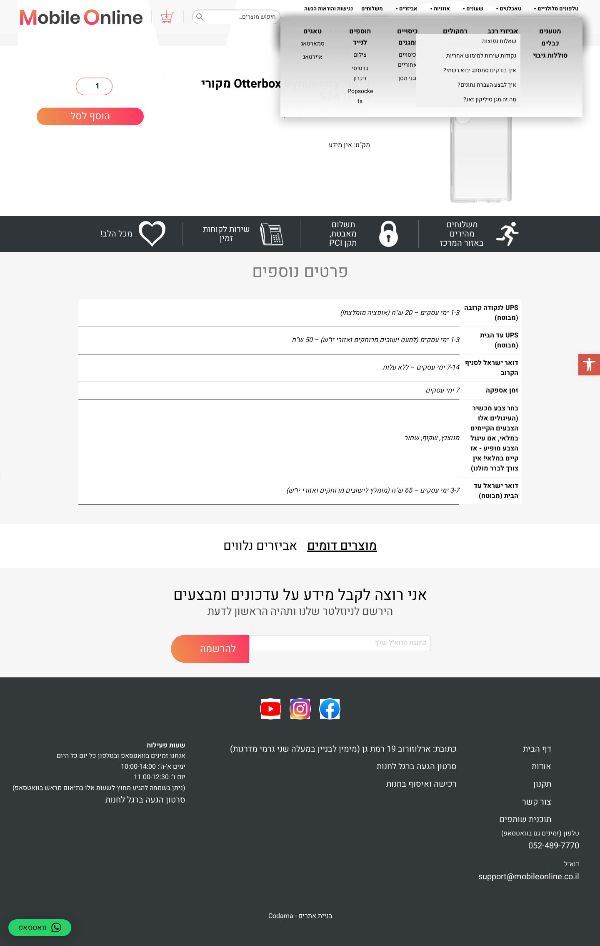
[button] (589, 364)
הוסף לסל (90, 116)
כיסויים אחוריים (469, 55)
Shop (552, 55)
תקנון (436, 25)
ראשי (575, 55)
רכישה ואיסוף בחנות (421, 784)
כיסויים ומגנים (518, 55)
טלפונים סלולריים (554, 9)
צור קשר (536, 802)
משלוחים (372, 9)
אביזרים (404, 9)
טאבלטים (506, 9)
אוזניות (438, 9)
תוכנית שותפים (525, 819)
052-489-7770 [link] (553, 846)
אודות (457, 25)
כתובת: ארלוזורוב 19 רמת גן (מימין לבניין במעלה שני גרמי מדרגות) (343, 749)
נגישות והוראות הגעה (328, 9)
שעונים (470, 9)
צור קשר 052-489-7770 (551, 25)
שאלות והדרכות (494, 25)
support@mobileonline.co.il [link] (528, 877)
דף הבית (537, 749)
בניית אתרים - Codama (300, 916)
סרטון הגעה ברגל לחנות (417, 766)
